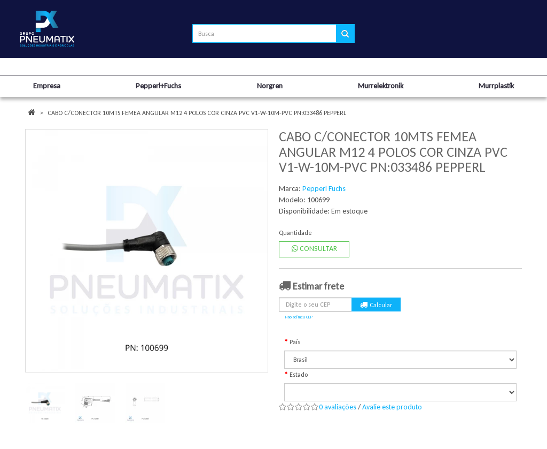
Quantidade (295, 233)
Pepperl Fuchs (324, 188)
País (295, 342)
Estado (299, 374)
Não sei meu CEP (298, 316)
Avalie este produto (392, 407)
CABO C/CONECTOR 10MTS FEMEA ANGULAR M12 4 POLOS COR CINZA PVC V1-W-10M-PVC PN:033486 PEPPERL (197, 113)
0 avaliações (337, 407)
